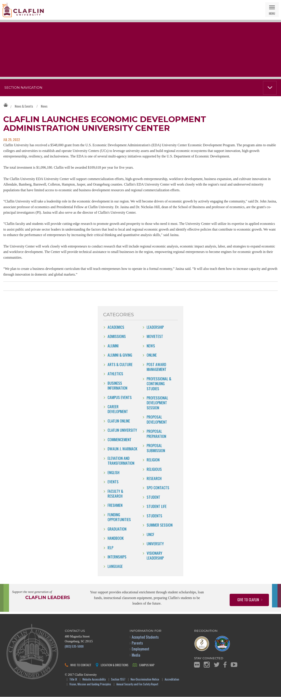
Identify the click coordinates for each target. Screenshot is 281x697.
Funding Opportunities (119, 517)
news (151, 346)
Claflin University (23, 10)
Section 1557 (118, 679)
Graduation (117, 529)
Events (113, 482)
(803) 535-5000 (74, 646)
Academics (116, 327)
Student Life (157, 506)
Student (153, 497)
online (152, 355)
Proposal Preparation (156, 433)
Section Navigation (23, 88)
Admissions (117, 336)
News (44, 106)
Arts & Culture (120, 364)
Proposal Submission (156, 448)
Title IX (73, 679)
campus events (120, 397)
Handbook (116, 538)
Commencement (119, 439)
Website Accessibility (94, 679)
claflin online (119, 421)
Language (115, 566)
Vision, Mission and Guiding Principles (90, 684)
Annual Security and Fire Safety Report (137, 684)
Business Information (117, 385)
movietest (155, 336)
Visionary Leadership (155, 555)
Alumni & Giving (120, 355)
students (154, 516)
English (113, 472)
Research (154, 478)
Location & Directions (114, 665)
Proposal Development (157, 419)
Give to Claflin (248, 600)
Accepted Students (145, 637)
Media (136, 655)
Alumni (113, 346)
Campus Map (147, 665)
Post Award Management (156, 367)
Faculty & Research (115, 493)
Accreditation (172, 679)
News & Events (24, 106)
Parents (137, 643)
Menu (272, 13)
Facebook (225, 665)
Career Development (118, 409)
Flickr (197, 665)
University (155, 544)
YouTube (234, 665)
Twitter (217, 665)
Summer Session (160, 525)
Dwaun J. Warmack (122, 449)
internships (117, 557)
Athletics (115, 374)
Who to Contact (80, 665)
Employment (140, 649)
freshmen (115, 505)
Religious (154, 469)
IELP (110, 548)
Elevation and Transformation (121, 460)
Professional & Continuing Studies (159, 384)
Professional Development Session (157, 403)
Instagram (207, 665)
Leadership (155, 327)
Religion (153, 460)
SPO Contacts (158, 488)
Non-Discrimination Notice (145, 679)
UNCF (150, 534)
